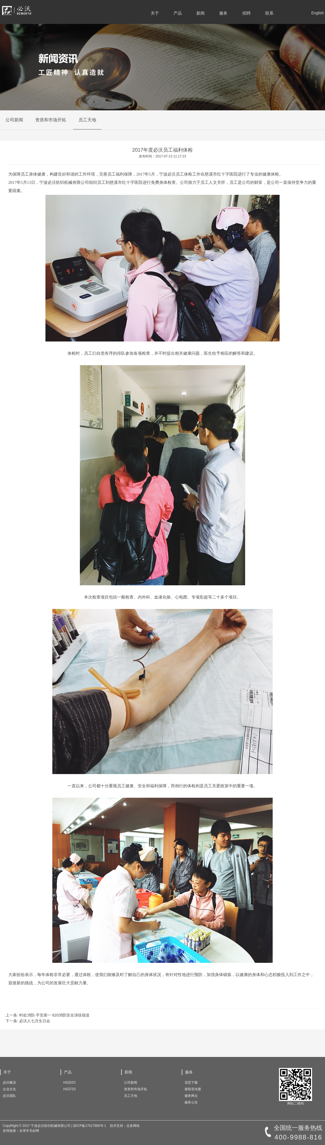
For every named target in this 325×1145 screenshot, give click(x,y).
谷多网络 (133, 1126)
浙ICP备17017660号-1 (89, 1126)
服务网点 (191, 1096)
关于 (155, 13)
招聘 (246, 13)
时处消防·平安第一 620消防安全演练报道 (54, 1015)
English (317, 13)
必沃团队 (9, 1096)
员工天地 (87, 119)
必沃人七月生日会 (34, 1021)
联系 (269, 13)
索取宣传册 (193, 1089)
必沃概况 (9, 1082)
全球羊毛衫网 (29, 1131)
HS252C (69, 1082)
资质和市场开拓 (50, 119)
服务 (223, 13)
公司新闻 (14, 119)
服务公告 (191, 1102)
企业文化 (9, 1089)
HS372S (69, 1089)
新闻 (200, 13)
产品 (178, 13)
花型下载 (191, 1082)
